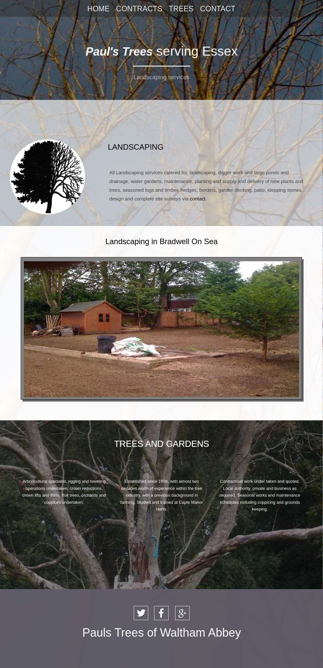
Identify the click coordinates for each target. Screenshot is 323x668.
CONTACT (217, 9)
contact (197, 198)
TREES (181, 9)
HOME (98, 9)
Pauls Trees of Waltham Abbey (161, 632)
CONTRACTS (139, 9)
